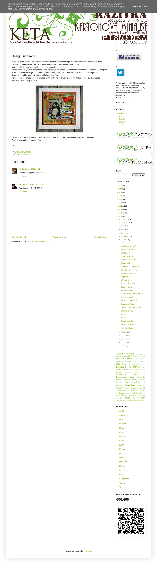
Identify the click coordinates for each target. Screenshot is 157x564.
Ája (20, 169)
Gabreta (22, 184)
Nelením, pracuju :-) (128, 246)
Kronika (142, 370)
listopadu (125, 223)
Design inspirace (127, 287)
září (122, 229)
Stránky (125, 390)
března (124, 339)
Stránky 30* (133, 390)
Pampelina (123, 470)
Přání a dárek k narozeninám (132, 294)
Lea (120, 453)
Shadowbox (134, 388)
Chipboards (123, 364)
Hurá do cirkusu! (127, 328)
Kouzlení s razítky (130, 370)
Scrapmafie (124, 479)
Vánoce (127, 398)
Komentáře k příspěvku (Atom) (40, 241)
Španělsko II (125, 263)
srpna (123, 233)
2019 (121, 192)
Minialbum (121, 374)
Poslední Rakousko (128, 260)
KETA (120, 125)
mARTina (123, 462)
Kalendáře (120, 367)
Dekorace (126, 359)
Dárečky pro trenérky (129, 270)
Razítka (130, 385)
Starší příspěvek (100, 237)
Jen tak (135, 365)
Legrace (119, 372)
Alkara (122, 415)
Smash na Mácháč (128, 250)
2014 (121, 209)
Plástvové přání (127, 297)
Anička (123, 318)
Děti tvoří (141, 359)
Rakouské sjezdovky (129, 273)
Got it (147, 7)
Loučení (128, 372)
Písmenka (133, 380)
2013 (121, 213)
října (123, 226)
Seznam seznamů (128, 324)
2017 (121, 199)
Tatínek (135, 395)
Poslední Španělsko (128, 284)
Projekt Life (140, 382)
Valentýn (119, 398)
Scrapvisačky (141, 385)
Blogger (89, 551)
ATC (136, 354)
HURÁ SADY (140, 361)
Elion (120, 116)
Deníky (134, 359)
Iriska (121, 432)
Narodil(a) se (138, 374)
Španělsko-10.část (128, 304)
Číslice (135, 357)
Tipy (143, 395)
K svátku (142, 365)
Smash (142, 388)
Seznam (126, 388)
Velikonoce (120, 400)
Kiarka (122, 449)
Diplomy (123, 361)
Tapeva (122, 483)
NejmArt (122, 466)
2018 (121, 196)
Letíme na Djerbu (127, 243)
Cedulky (118, 356)
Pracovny (142, 379)
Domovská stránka (60, 237)
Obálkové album (122, 379)
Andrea (121, 113)
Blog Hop (142, 354)
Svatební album (124, 393)
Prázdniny (119, 382)
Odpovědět (23, 176)
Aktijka (122, 411)
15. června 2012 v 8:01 (31, 169)
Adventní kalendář (125, 354)
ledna (123, 346)
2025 (121, 186)
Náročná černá (126, 280)
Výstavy (141, 400)
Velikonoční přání (129, 400)
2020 (121, 189)
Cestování (127, 356)
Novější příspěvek (19, 237)
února (123, 342)
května (124, 332)
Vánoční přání (138, 398)
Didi (121, 420)
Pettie (121, 475)
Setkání (119, 388)
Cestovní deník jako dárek (131, 307)
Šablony (124, 395)
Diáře (118, 361)
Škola (130, 395)
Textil (140, 395)
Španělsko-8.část (127, 321)
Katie (121, 441)
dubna (123, 336)
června (124, 240)
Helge (121, 428)
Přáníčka (119, 385)
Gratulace (130, 361)
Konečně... (125, 314)
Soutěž (119, 390)
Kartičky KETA (131, 367)
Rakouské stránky (127, 290)
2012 (121, 216)
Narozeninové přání (24, 154)
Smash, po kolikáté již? (130, 301)
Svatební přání (135, 393)
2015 (121, 206)
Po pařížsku (125, 277)
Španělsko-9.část (127, 311)
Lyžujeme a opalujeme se (130, 266)
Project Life (129, 382)
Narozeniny (141, 377)
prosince (124, 219)
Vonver (122, 487)
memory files (139, 372)
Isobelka (121, 122)
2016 (121, 203)
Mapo (121, 458)
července (125, 236)
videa (137, 400)
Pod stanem (125, 253)
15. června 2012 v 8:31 (35, 184)
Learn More (136, 7)
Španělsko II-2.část (128, 256)
